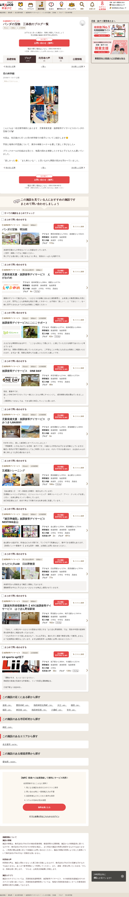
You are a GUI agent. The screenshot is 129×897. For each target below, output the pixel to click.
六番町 (57, 710)
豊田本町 (23, 705)
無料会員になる (44, 807)
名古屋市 (10, 744)
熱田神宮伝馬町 (43, 705)
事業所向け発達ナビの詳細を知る (110, 58)
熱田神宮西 (39, 710)
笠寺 (71, 710)
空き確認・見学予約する (61, 227)
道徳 (7, 705)
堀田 (75, 705)
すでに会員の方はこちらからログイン (44, 816)
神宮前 (22, 710)
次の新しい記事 (77, 66)
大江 (62, 705)
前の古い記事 (10, 66)
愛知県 (10, 761)
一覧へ (43, 66)
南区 (8, 727)
